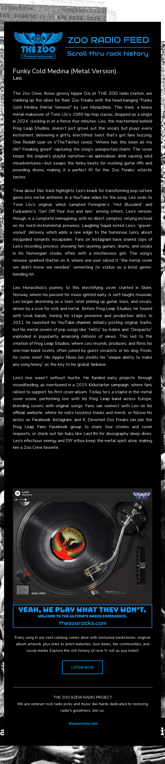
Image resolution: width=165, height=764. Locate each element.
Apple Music (64, 357)
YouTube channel (74, 322)
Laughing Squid (96, 226)
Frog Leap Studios (31, 128)
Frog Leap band (105, 399)
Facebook (41, 420)
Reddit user (34, 142)
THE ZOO (108, 93)
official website (27, 413)
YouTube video (87, 197)
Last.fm (91, 434)
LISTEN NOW (82, 667)
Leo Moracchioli (96, 107)
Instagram (101, 239)
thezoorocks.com (83, 723)
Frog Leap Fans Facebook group (47, 427)
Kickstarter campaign (108, 385)
